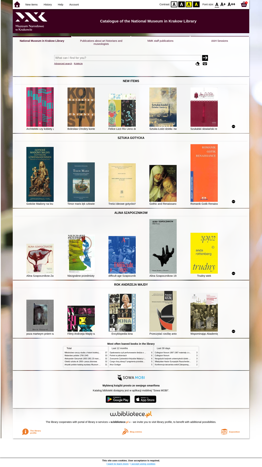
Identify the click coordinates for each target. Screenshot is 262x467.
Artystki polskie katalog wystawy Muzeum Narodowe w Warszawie (91, 365)
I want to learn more (118, 463)
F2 (231, 4)
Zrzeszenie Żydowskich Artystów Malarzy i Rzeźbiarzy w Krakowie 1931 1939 (141, 359)
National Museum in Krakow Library (42, 40)
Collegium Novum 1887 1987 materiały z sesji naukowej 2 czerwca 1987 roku (186, 353)
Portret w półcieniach (118, 356)
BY (196, 4)
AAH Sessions (219, 40)
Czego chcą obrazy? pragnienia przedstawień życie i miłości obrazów (138, 362)
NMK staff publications (160, 40)
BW (181, 4)
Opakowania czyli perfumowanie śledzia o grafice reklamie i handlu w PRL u (141, 353)
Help (60, 4)
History (48, 4)
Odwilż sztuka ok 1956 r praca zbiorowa (81, 362)
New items (31, 4)
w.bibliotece (120, 422)
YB (189, 4)
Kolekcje (78, 63)
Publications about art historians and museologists (101, 42)
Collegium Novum (162, 356)
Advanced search (63, 63)
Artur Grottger (115, 365)
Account (74, 4)
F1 (223, 4)
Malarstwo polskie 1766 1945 (76, 356)
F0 (217, 4)
